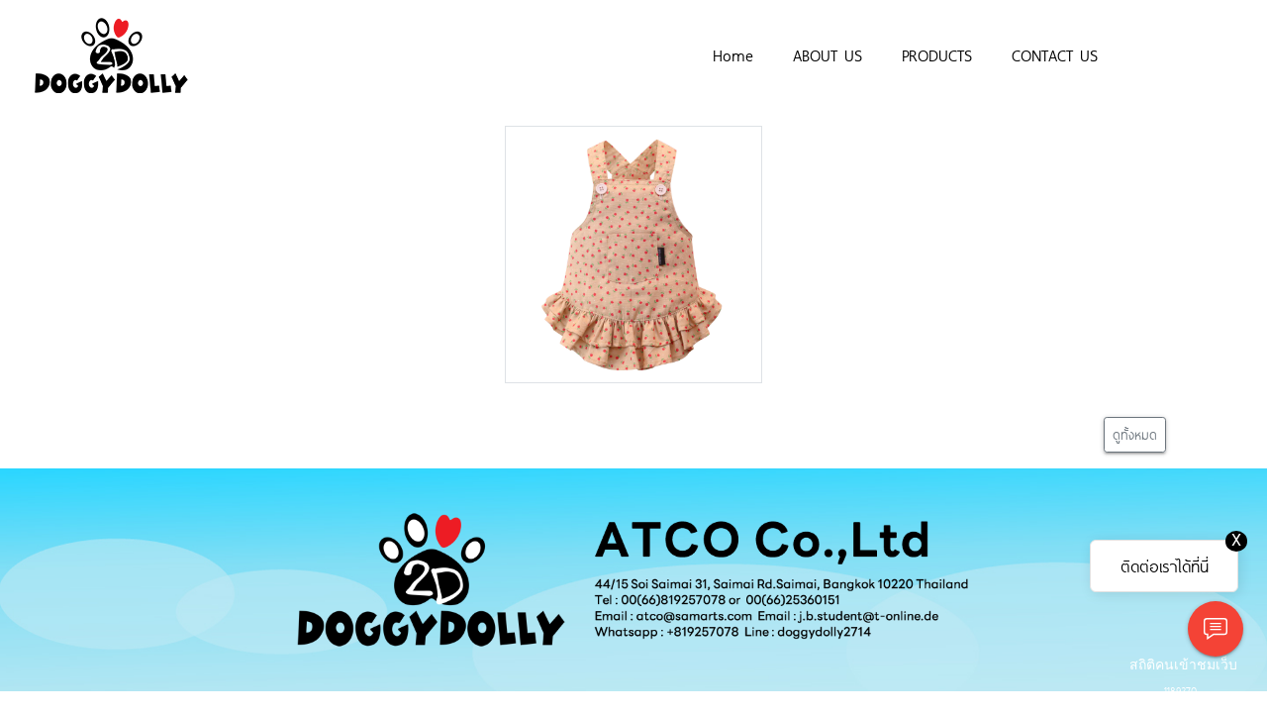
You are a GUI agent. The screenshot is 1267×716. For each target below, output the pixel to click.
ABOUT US (827, 54)
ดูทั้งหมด (1135, 434)
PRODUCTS (937, 54)
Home (733, 54)
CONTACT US (1055, 54)
